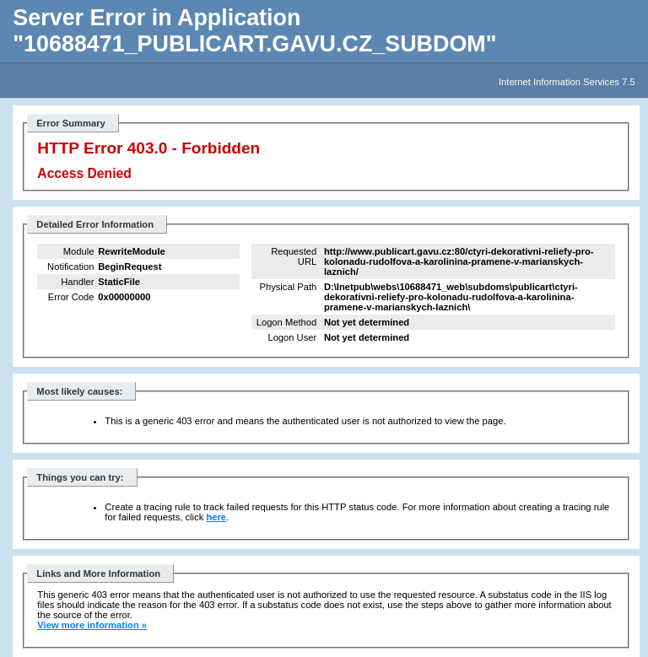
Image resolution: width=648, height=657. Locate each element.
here (216, 517)
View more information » (92, 625)
